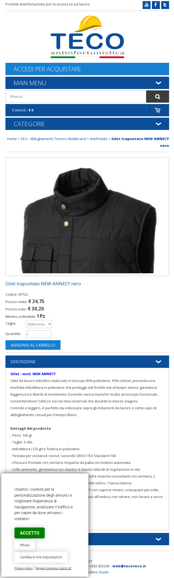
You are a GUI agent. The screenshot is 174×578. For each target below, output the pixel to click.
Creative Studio (96, 572)
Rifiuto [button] (25, 545)
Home (12, 138)
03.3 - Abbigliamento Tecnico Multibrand (53, 138)
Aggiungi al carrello (33, 345)
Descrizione (22, 361)
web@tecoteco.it (129, 566)
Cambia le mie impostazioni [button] (41, 557)
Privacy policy (23, 568)
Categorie (29, 124)
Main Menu (30, 83)
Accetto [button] (29, 533)
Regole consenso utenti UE (53, 568)
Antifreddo (98, 138)
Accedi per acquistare (47, 69)
